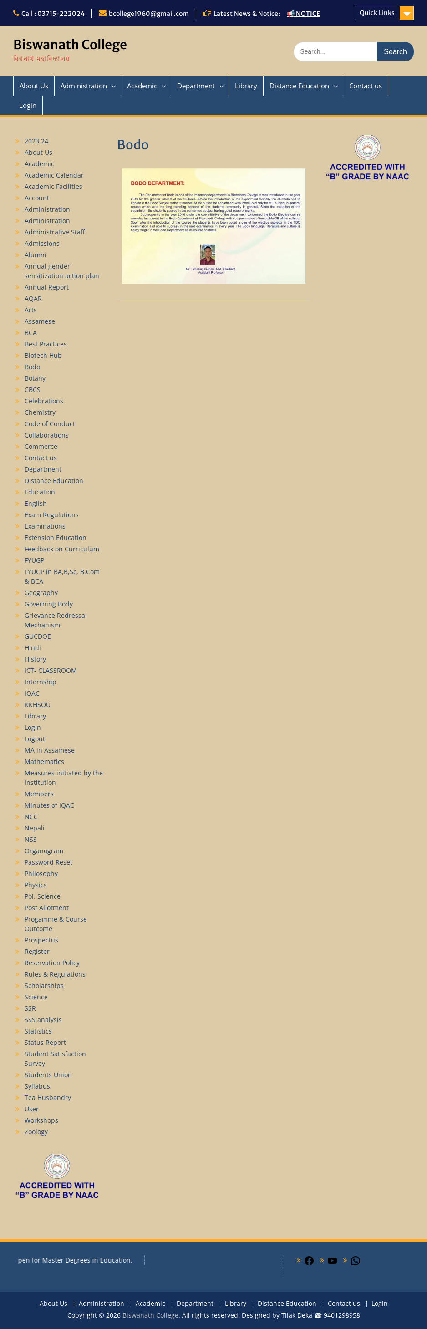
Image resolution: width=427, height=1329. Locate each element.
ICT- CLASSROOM (51, 670)
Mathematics (44, 761)
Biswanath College (70, 44)
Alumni (35, 254)
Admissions (42, 243)
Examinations (45, 526)
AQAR (33, 298)
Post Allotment (47, 907)
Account (37, 197)
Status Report (45, 1042)
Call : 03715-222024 (53, 14)
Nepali (35, 828)
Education (40, 492)
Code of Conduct (50, 423)
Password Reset (48, 862)
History (35, 659)
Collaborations (47, 435)
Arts (31, 310)
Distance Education (299, 85)
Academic (142, 85)
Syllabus (37, 1086)
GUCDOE (38, 636)
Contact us (365, 85)
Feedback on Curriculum (62, 549)
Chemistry (40, 412)
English (36, 503)
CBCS (33, 389)
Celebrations (44, 401)
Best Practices (46, 344)
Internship (40, 681)
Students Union (48, 1074)
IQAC (32, 693)
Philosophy (41, 873)
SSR (30, 1008)
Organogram (44, 850)
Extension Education (55, 537)
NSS (31, 839)
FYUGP (34, 560)
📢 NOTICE (303, 14)
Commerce (41, 446)
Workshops (41, 1120)
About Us (34, 85)
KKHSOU (38, 704)
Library (246, 85)
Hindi (33, 647)
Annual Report (47, 287)
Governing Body (49, 604)
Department (196, 85)
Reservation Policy (52, 962)
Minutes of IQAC (49, 805)
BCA (31, 332)
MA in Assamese (50, 750)
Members (39, 793)
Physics (36, 885)
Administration (84, 85)
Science (36, 997)
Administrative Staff (55, 232)
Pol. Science (43, 896)
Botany (35, 378)
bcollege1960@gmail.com (149, 14)
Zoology (36, 1131)
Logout (35, 738)
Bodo (32, 366)
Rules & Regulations (55, 974)
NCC (31, 816)
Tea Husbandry (48, 1097)
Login (27, 105)
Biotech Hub (43, 355)
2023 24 (36, 141)
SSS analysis (43, 1019)
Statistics (38, 1031)
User (32, 1109)
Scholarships (44, 985)
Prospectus (41, 940)
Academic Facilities (53, 186)
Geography (41, 592)
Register (37, 951)
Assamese (40, 321)
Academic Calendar (54, 175)
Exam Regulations (52, 514)
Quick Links (377, 13)
